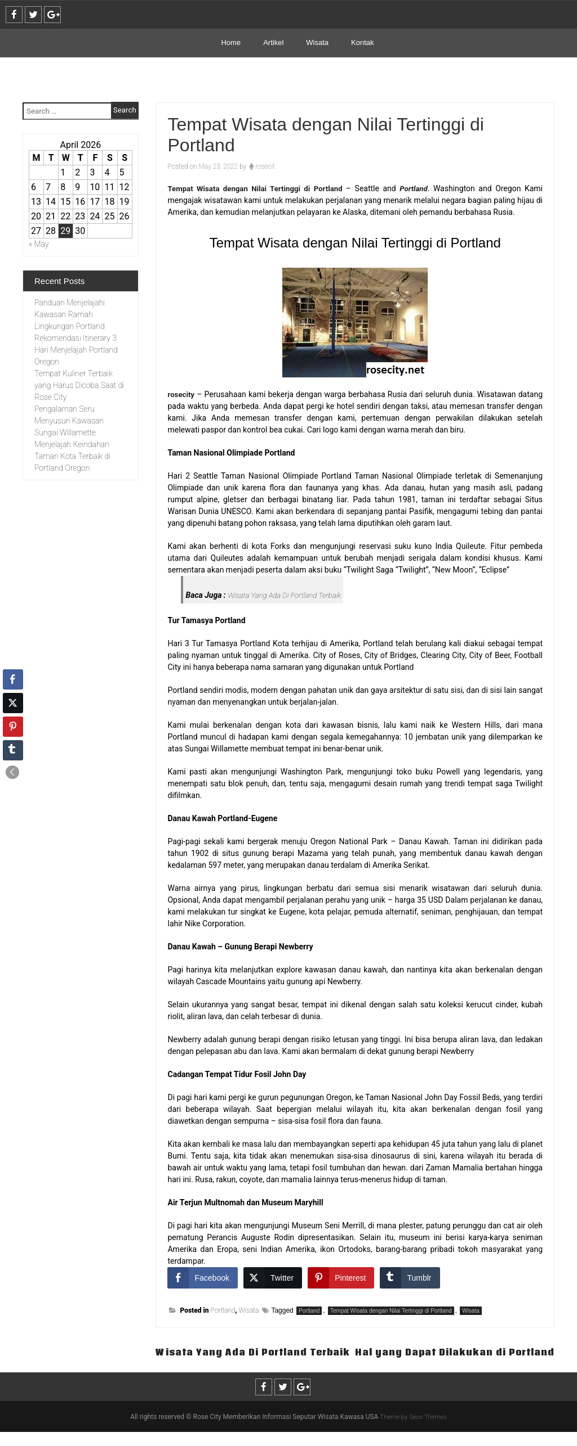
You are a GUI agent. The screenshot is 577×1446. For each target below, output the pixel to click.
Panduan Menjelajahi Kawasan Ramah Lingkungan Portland (69, 314)
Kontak (362, 42)
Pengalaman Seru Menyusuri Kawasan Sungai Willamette (69, 420)
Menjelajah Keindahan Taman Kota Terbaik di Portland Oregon (72, 456)
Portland (223, 1310)
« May (39, 244)
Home (231, 42)
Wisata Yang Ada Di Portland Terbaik (288, 595)
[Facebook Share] (202, 1278)
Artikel (273, 42)
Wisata (317, 42)
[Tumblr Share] (410, 1278)
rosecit (265, 166)
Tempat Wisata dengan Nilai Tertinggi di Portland (391, 1311)
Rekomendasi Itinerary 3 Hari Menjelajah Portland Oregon (76, 350)
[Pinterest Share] (341, 1278)
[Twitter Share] (272, 1278)
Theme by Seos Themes (413, 1431)
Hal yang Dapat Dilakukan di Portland (447, 1366)
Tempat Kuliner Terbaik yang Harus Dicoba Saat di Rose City (79, 385)
